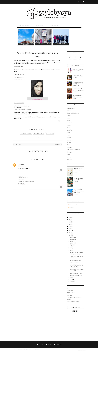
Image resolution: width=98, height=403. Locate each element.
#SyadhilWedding (54, 25)
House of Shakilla (21, 106)
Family (68, 120)
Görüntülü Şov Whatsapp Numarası (26, 181)
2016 (70, 232)
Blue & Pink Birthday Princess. (76, 273)
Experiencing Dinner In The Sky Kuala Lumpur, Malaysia (77, 97)
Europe (68, 115)
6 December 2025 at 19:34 (23, 177)
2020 (70, 224)
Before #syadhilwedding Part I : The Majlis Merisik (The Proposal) (78, 90)
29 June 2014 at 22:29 (22, 166)
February (72, 281)
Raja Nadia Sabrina (71, 292)
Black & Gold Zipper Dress (75, 260)
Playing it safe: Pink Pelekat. (76, 275)
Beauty (68, 110)
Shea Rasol (69, 295)
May (71, 250)
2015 (70, 233)
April (71, 277)
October (71, 241)
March (71, 279)
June (71, 248)
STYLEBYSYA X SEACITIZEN (73, 149)
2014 (70, 235)
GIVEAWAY (69, 130)
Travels (68, 154)
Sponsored (69, 147)
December (72, 237)
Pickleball (69, 142)
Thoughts (69, 152)
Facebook (75, 58)
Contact (32, 1)
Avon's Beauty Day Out (75, 262)
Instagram (70, 58)
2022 (70, 221)
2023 (70, 219)
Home (14, 1)
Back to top (81, 350)
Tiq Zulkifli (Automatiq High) (73, 301)
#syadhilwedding (70, 108)
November (72, 239)
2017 (70, 230)
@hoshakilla (20, 77)
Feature (26, 1)
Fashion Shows (70, 122)
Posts (70, 204)
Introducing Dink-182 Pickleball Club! (78, 169)
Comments (71, 207)
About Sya (19, 1)
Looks (68, 135)
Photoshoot (69, 140)
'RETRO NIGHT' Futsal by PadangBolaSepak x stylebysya (78, 180)
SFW (68, 144)
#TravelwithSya (24, 25)
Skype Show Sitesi (22, 184)
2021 (70, 222)
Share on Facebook (26, 133)
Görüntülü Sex (21, 183)
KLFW (68, 132)
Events (68, 118)
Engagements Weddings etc (73, 113)
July (71, 246)
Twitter (80, 58)
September (72, 243)
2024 (70, 217)
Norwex (69, 137)
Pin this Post (51, 133)
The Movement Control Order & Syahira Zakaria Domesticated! (78, 84)
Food (68, 127)
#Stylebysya (39, 25)
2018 (70, 228)
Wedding (38, 1)
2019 (70, 226)
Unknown (21, 164)
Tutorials (69, 157)
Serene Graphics (37, 349)
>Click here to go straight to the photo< (22, 109)
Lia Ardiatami (70, 290)
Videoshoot (69, 159)
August (71, 245)
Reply (61, 170)
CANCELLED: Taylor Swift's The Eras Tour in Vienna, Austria (78, 191)
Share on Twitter (39, 133)
